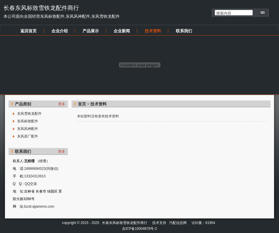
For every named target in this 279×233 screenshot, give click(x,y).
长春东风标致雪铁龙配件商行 (41, 8)
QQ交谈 (30, 184)
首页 (82, 104)
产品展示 (91, 31)
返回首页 (28, 31)
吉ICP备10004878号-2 (139, 229)
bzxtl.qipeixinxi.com (39, 206)
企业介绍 (59, 31)
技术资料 (153, 31)
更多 (61, 104)
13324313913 (34, 176)
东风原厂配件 (27, 136)
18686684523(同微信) (41, 169)
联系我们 (184, 31)
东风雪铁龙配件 (29, 114)
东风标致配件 (27, 121)
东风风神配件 (27, 129)
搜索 (263, 13)
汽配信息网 (178, 223)
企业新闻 (122, 31)
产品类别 (23, 104)
